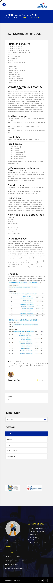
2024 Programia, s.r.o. (14, 580)
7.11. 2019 (40, 380)
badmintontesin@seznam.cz (14, 568)
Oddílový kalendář (12, 451)
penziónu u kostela (27, 255)
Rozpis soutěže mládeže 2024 (37, 543)
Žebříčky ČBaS (33, 534)
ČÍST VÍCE (8, 547)
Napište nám (11, 456)
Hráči (8, 445)
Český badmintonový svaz (36, 528)
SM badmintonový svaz (36, 531)
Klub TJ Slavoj (15, 18)
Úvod (7, 18)
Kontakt (9, 439)
